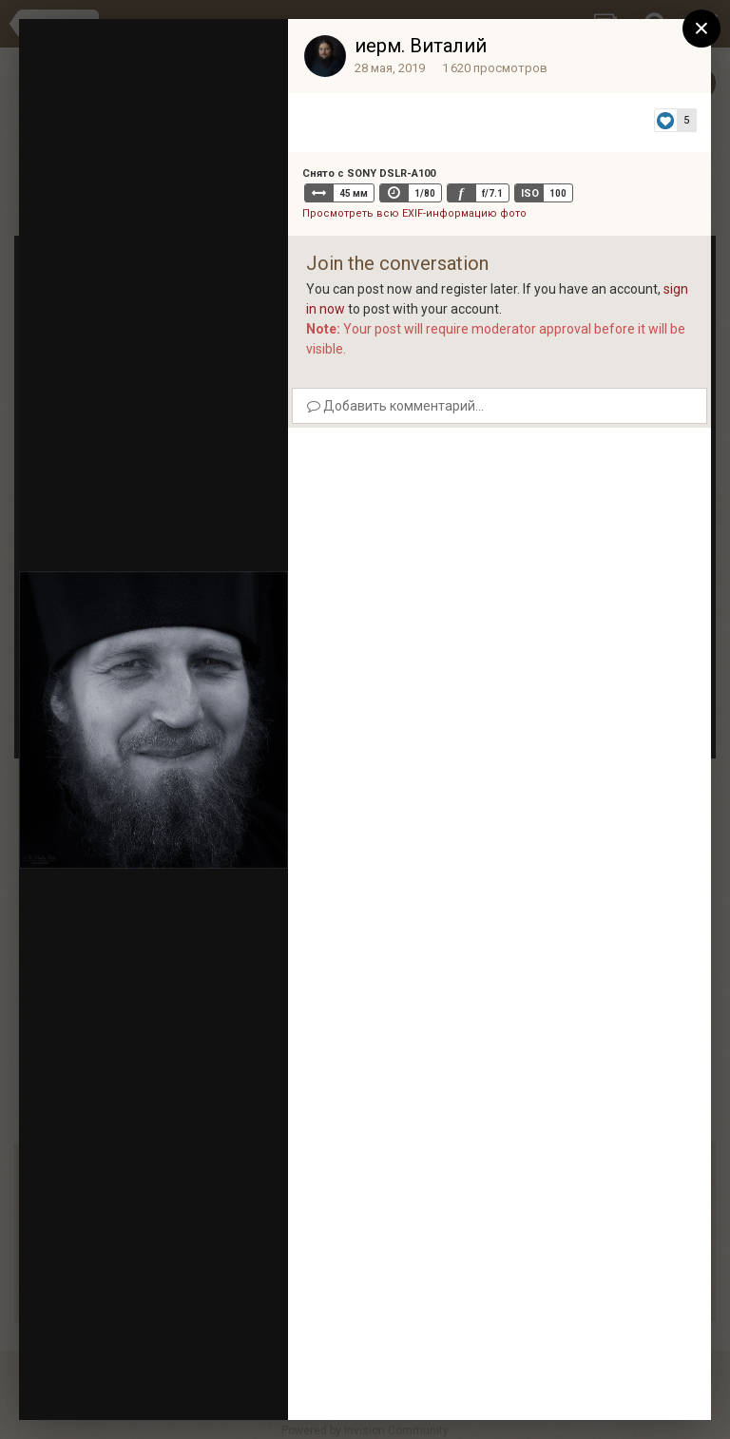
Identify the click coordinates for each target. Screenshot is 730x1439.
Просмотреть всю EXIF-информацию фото (414, 213)
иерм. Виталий (421, 45)
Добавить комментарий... (395, 405)
